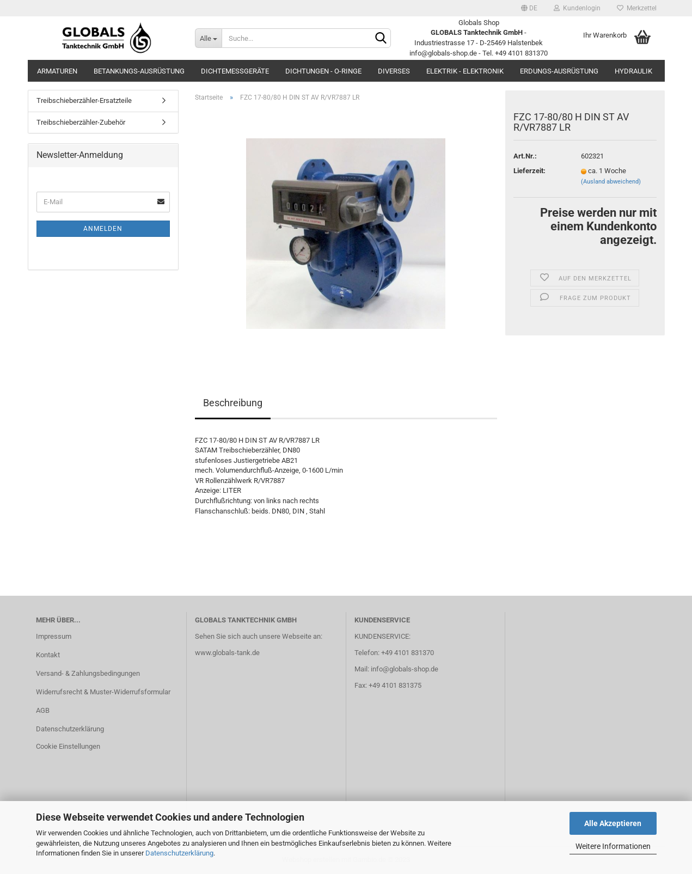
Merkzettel (637, 8)
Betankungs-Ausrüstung (139, 71)
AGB (43, 710)
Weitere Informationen (613, 846)
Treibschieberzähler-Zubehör (80, 122)
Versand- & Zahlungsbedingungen (88, 673)
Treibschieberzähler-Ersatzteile (84, 100)
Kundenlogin (577, 8)
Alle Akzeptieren (612, 823)
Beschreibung (232, 402)
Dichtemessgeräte (235, 71)
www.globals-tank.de (227, 653)
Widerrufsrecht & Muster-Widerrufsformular (103, 692)
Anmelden (103, 229)
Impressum (53, 636)
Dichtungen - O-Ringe (323, 71)
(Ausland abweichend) (611, 181)
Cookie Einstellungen (68, 746)
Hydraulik (633, 71)
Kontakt (48, 655)
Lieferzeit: (529, 171)
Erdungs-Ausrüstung (559, 71)
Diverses (394, 71)
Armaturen (57, 71)
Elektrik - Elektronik (465, 71)
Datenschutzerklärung (179, 853)
